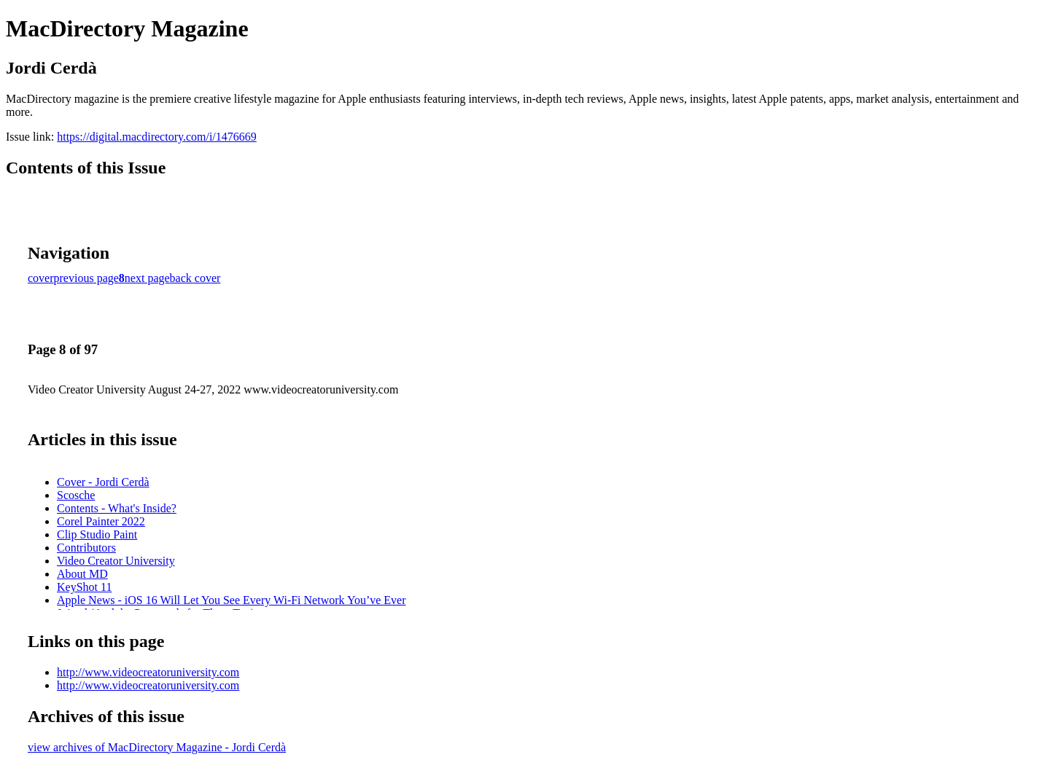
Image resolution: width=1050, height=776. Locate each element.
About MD (82, 574)
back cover (195, 278)
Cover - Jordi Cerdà (103, 482)
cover (41, 278)
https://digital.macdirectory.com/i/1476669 (157, 136)
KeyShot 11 (84, 587)
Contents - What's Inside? (116, 508)
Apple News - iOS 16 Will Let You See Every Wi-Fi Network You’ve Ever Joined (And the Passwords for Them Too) (231, 606)
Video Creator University (116, 560)
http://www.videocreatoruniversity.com (148, 672)
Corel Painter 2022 (101, 521)
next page (147, 278)
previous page (86, 278)
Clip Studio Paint (97, 534)
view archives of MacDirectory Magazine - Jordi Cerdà (157, 747)
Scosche (76, 495)
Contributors (86, 547)
